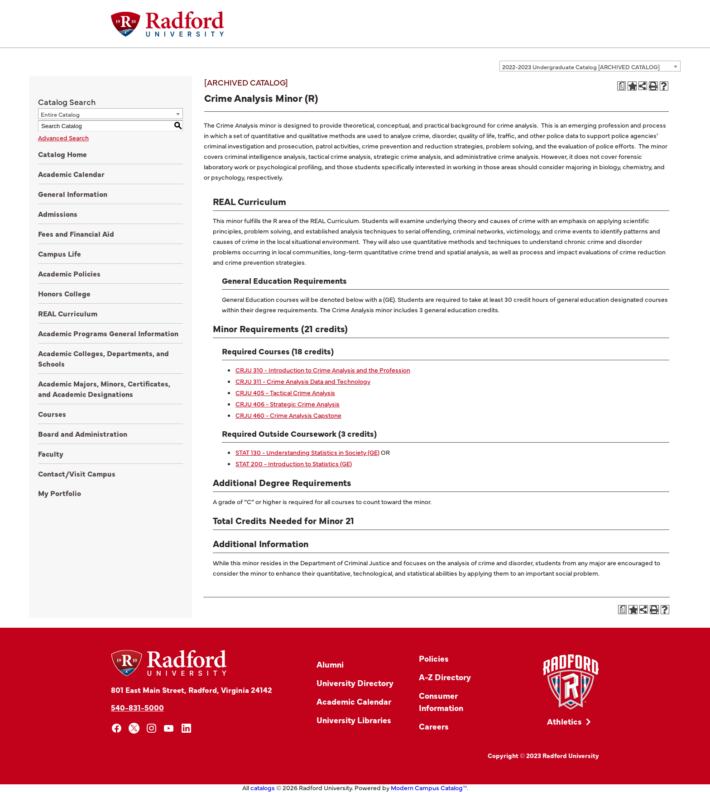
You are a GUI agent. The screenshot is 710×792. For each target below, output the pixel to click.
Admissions (57, 214)
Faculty (50, 453)
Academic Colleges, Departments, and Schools (103, 358)
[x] (134, 728)
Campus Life (59, 253)
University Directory (355, 682)
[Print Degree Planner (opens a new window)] (621, 86)
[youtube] (169, 728)
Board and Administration (82, 434)
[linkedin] (186, 728)
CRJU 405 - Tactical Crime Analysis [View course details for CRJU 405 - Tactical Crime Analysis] (285, 392)
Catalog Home (62, 154)
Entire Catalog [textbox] (60, 114)
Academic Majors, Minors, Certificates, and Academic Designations (104, 388)
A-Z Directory (445, 676)
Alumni (330, 664)
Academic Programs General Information (108, 333)
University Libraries (354, 719)
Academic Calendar (71, 174)
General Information (72, 194)
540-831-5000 (137, 707)
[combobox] (590, 66)
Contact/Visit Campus (76, 473)
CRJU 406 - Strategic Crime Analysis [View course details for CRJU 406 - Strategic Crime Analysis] (287, 403)
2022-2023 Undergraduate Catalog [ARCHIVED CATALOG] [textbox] (581, 66)
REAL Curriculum (67, 313)
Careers (434, 726)
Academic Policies (69, 273)
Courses (52, 414)
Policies (434, 658)
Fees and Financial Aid (76, 234)
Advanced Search (63, 137)
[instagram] (151, 728)
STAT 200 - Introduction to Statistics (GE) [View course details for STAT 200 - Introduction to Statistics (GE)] (293, 463)
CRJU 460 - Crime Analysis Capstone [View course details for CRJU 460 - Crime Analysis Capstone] (288, 415)
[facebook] (116, 728)
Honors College (64, 293)
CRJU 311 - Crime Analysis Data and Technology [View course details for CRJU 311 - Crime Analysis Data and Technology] (302, 381)
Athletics (564, 721)
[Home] (167, 24)
